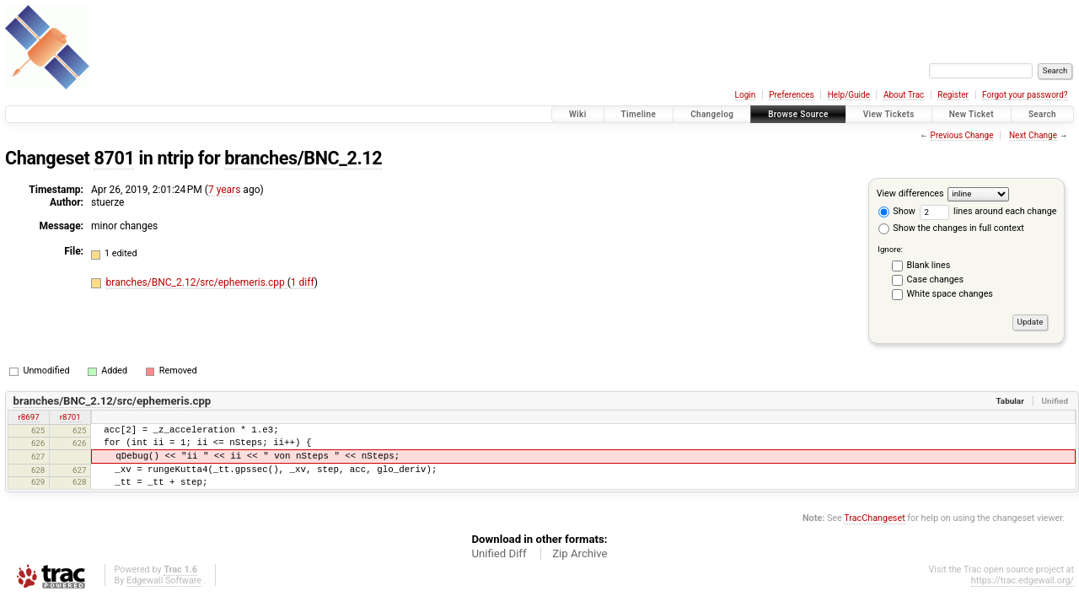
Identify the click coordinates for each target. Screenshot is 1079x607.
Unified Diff (498, 553)
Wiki (578, 114)
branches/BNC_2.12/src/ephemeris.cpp (196, 282)
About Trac (903, 94)
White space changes (950, 293)
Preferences (791, 94)
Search (1042, 114)
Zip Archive (579, 553)
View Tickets (889, 114)
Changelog (711, 114)
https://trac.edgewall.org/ (1022, 580)
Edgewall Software (163, 580)
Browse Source (798, 114)
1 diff (302, 282)
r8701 (70, 417)
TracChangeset (874, 518)
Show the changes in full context (951, 228)
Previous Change (962, 135)
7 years (224, 190)
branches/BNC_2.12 (303, 158)
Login (745, 94)
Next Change (1033, 135)
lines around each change (988, 211)
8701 (114, 158)
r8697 (29, 417)
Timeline (639, 114)
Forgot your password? (1025, 94)
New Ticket (971, 114)
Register (953, 94)
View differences (910, 193)
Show (896, 211)
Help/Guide (849, 94)
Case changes (935, 279)
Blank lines (929, 265)
